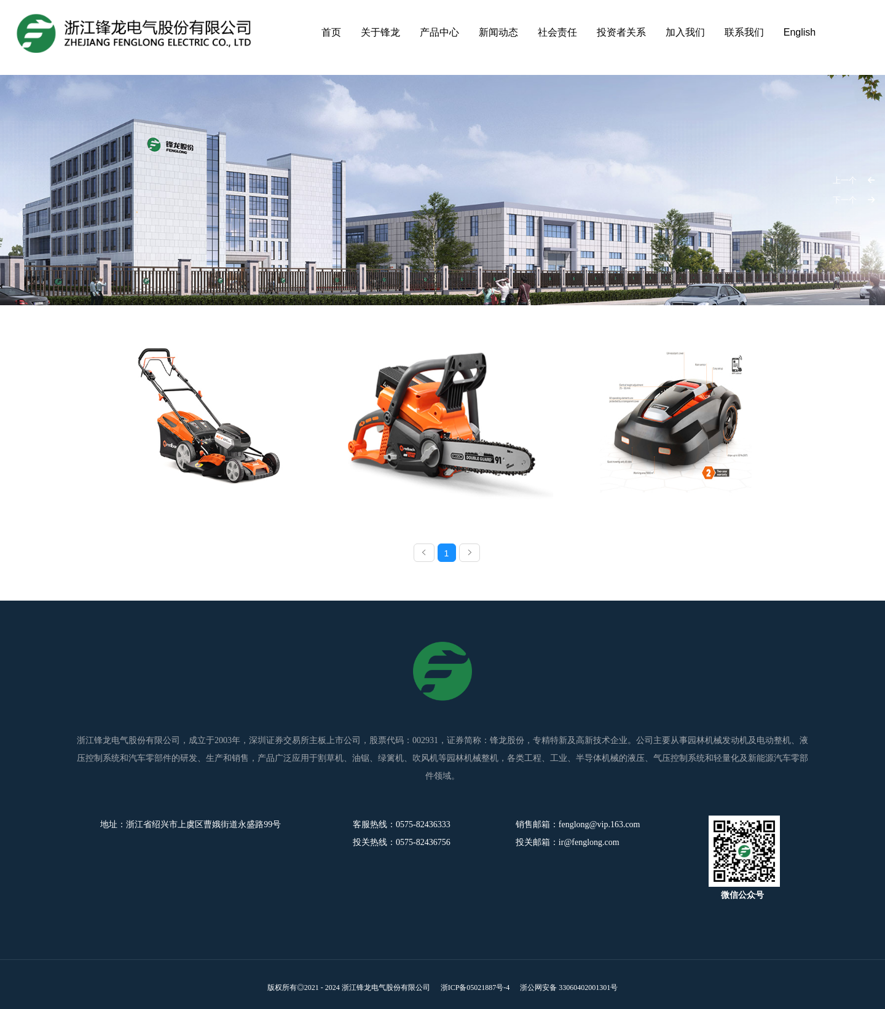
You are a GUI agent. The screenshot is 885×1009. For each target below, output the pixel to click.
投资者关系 (621, 32)
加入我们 (685, 32)
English (800, 32)
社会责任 (557, 32)
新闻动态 (498, 32)
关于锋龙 (380, 32)
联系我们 (744, 32)
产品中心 (439, 32)
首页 (331, 32)
